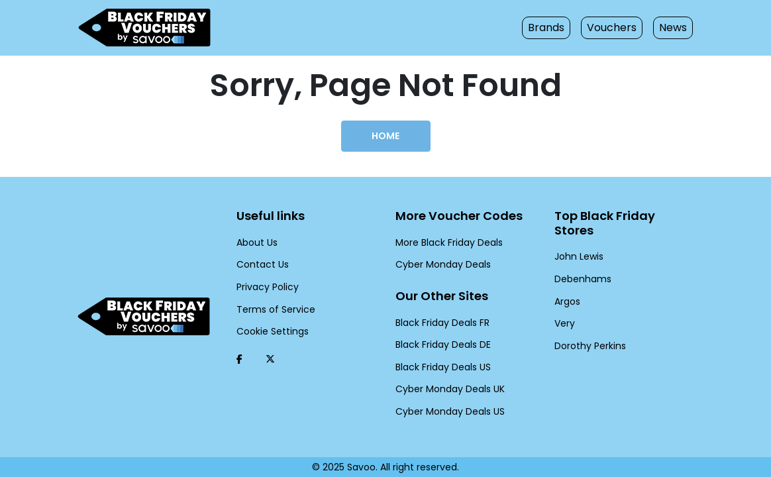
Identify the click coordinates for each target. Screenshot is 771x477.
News (673, 27)
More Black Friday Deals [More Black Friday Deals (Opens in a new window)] (446, 242)
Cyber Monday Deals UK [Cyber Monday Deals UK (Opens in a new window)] (446, 389)
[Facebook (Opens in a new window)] (239, 359)
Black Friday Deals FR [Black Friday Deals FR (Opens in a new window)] (441, 322)
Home (385, 136)
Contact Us (259, 264)
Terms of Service (270, 309)
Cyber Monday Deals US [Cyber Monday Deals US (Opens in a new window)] (446, 411)
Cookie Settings (268, 331)
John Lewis (577, 242)
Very (563, 309)
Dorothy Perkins (587, 331)
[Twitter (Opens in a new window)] (270, 359)
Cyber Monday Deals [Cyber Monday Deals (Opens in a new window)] (438, 264)
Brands (555, 27)
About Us (255, 242)
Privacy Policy (265, 287)
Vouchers (615, 27)
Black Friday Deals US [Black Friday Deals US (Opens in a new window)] (441, 367)
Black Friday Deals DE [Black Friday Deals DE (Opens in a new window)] (441, 344)
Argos (566, 287)
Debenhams (579, 264)
